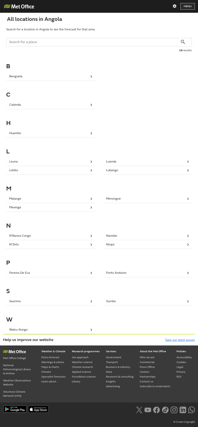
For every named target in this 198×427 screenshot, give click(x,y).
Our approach (80, 357)
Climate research (82, 367)
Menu (188, 6)
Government (113, 357)
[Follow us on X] (139, 409)
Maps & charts (50, 367)
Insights (111, 381)
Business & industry (118, 367)
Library (76, 381)
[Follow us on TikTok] (165, 409)
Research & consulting (120, 376)
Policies (181, 351)
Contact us (146, 381)
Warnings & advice (52, 362)
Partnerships (148, 376)
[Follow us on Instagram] (174, 409)
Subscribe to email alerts (155, 386)
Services (111, 351)
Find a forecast (50, 357)
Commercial (147, 362)
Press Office (147, 367)
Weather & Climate (53, 351)
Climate (46, 371)
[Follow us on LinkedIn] (182, 409)
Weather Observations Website (17, 382)
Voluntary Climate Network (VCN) (14, 393)
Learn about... (49, 381)
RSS (179, 376)
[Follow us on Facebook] (156, 409)
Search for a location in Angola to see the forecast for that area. (50, 29)
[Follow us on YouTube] (147, 409)
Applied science (81, 371)
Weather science (82, 362)
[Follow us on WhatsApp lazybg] (191, 409)
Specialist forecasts (53, 376)
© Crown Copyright (184, 422)
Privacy (181, 371)
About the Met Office (153, 351)
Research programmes (86, 351)
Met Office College (14, 358)
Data (109, 371)
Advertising (113, 386)
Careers (144, 371)
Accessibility (184, 357)
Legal (180, 367)
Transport (112, 362)
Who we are (147, 357)
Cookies (181, 362)
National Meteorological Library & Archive (17, 369)
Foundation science (84, 376)
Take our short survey (180, 340)
